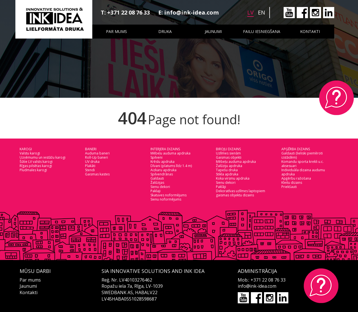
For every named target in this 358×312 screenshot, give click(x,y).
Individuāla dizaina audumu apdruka (303, 172)
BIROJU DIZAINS (228, 149)
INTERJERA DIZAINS (165, 149)
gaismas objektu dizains (235, 195)
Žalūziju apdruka (229, 165)
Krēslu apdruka (162, 161)
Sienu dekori (160, 186)
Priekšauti (289, 186)
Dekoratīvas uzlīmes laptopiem (240, 191)
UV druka (92, 161)
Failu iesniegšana (261, 31)
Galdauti (157, 178)
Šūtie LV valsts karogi (36, 161)
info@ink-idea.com (191, 12)
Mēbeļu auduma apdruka (170, 153)
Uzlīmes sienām (228, 153)
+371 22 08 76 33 (128, 12)
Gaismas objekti (228, 157)
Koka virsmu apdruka (232, 178)
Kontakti (310, 31)
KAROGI (26, 149)
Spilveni (156, 157)
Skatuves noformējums (168, 195)
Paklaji (155, 191)
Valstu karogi (30, 153)
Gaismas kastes (97, 174)
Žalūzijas (157, 182)
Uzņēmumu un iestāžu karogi (42, 157)
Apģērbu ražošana (296, 178)
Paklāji (221, 186)
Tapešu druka (227, 170)
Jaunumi (213, 31)
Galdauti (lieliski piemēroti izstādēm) (302, 155)
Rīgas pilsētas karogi (36, 165)
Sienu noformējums (165, 199)
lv (250, 12)
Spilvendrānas (161, 174)
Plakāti (90, 165)
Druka (165, 31)
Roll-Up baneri (96, 157)
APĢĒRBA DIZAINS (295, 149)
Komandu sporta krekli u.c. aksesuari (302, 163)
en (261, 12)
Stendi (90, 170)
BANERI (90, 149)
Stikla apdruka (227, 174)
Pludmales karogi (33, 170)
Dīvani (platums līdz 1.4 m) (171, 165)
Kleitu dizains (291, 182)
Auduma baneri (97, 153)
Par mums (116, 31)
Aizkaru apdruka (163, 170)
